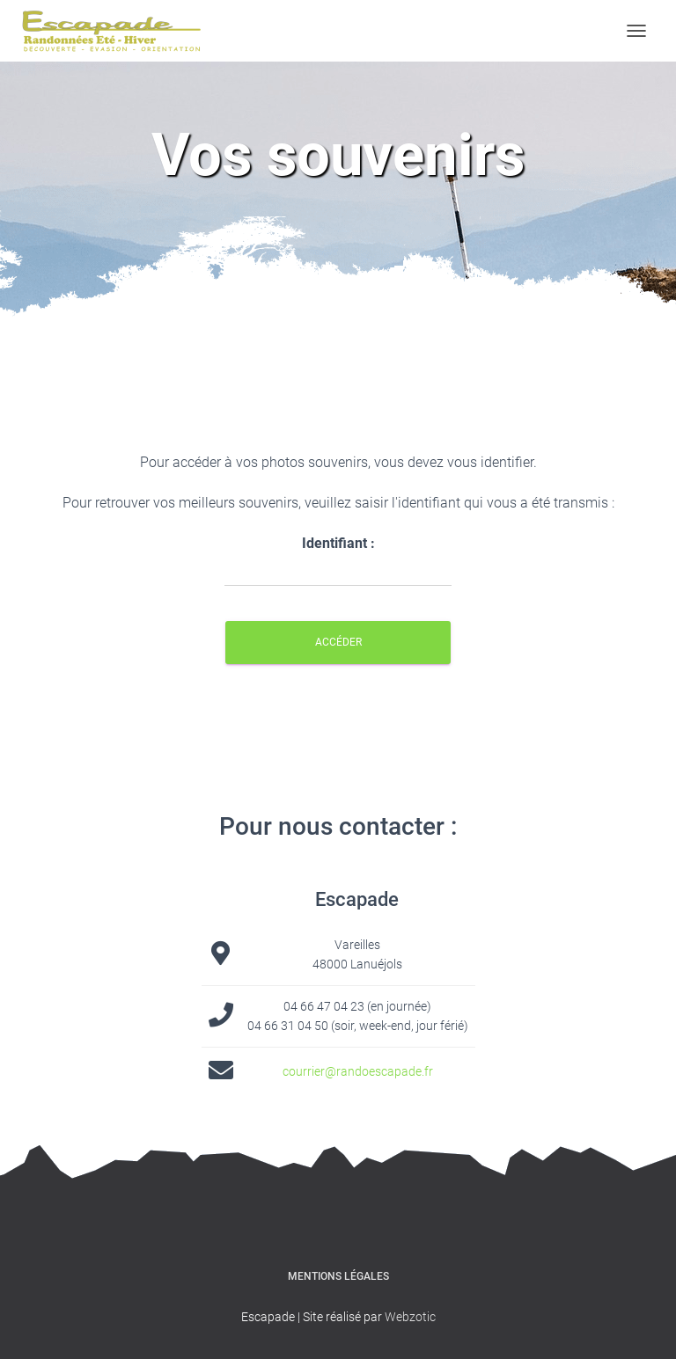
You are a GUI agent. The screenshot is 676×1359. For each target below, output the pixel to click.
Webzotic (410, 1317)
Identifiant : (338, 561)
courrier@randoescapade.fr (358, 1071)
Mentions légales (338, 1276)
